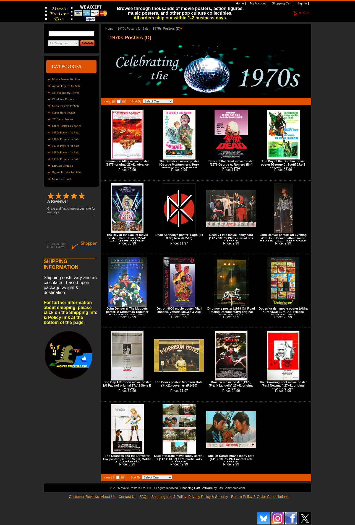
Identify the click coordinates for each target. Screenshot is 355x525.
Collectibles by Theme (65, 92)
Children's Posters (63, 99)
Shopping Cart (281, 3)
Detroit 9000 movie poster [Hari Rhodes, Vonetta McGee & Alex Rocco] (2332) (179, 312)
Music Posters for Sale (65, 105)
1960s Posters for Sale (65, 139)
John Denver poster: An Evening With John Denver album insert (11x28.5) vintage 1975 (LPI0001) (283, 238)
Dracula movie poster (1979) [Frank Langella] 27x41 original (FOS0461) (231, 385)
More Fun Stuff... (62, 179)
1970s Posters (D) (167, 28)
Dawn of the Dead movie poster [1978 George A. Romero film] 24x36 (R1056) (231, 164)
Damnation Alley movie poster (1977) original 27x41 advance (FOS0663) (127, 164)
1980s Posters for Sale (65, 152)
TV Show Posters (62, 119)
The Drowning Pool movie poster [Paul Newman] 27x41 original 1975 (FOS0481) (283, 385)
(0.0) (304, 12)
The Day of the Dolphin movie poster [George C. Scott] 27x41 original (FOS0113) (283, 164)
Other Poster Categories (66, 125)
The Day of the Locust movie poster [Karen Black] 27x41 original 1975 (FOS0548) (127, 238)
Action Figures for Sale (66, 85)
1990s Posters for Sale (65, 159)
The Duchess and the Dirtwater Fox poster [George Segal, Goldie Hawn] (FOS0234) (127, 459)
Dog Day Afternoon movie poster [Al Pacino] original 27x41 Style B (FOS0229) (127, 385)
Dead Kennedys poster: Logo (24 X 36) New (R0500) (179, 236)
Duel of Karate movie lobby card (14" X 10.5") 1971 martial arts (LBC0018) (231, 459)
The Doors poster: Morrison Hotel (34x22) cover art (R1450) (179, 383)
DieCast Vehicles (62, 165)
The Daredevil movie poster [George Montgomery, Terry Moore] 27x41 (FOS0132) (179, 164)
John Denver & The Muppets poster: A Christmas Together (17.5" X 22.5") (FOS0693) (127, 312)
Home (239, 3)
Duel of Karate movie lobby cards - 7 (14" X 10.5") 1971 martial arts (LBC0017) (179, 459)
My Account (257, 3)
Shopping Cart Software (196, 488)
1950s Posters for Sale (65, 132)
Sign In (302, 3)
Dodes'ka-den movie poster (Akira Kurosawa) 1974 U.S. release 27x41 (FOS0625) (283, 312)
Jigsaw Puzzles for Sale (66, 172)
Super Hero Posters (63, 112)
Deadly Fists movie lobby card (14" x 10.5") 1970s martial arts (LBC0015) (231, 238)
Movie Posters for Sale (66, 79)
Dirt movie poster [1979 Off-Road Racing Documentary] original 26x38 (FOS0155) (231, 312)
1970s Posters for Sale (65, 145)
